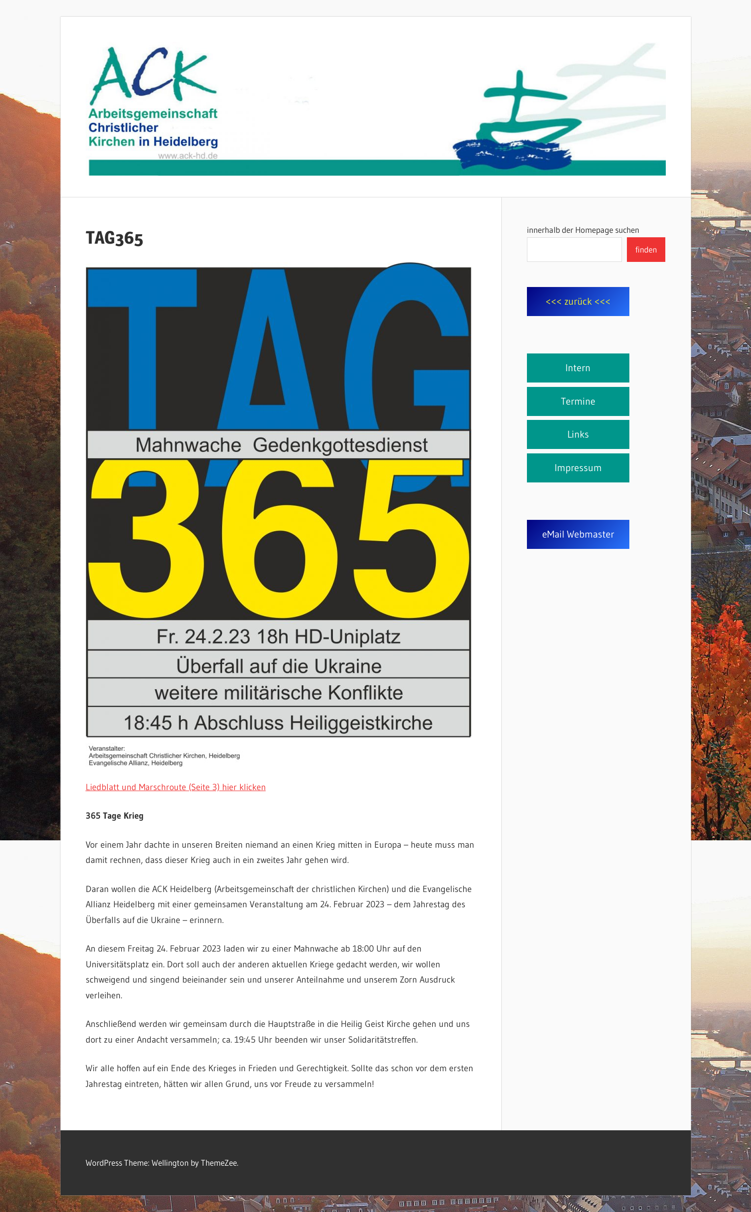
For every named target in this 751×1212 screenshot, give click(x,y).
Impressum (578, 468)
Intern (577, 368)
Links (578, 434)
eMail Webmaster (578, 534)
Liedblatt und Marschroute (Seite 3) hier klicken (176, 787)
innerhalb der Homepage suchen (583, 229)
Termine (578, 401)
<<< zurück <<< (578, 301)
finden (646, 249)
